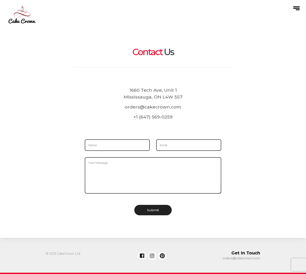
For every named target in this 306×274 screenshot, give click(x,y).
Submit (153, 210)
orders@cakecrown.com (153, 107)
